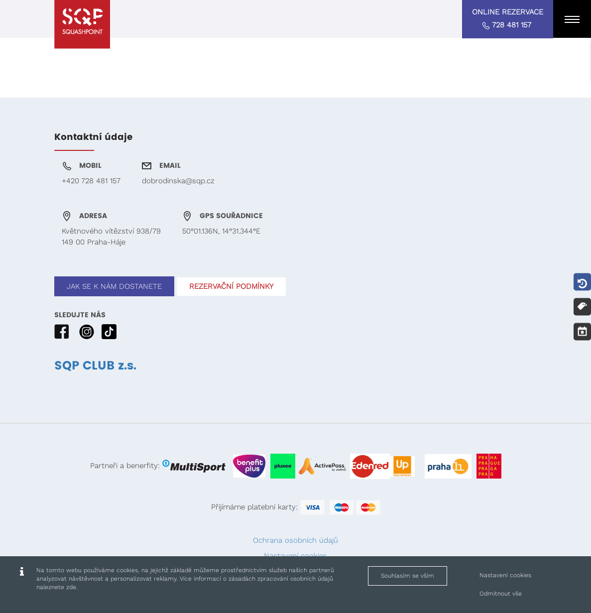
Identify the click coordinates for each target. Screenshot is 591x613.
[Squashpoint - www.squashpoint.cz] (82, 24)
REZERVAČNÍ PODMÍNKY (231, 286)
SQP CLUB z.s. (95, 366)
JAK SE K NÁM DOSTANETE (114, 286)
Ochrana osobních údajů (295, 540)
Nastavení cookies (505, 575)
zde (71, 587)
